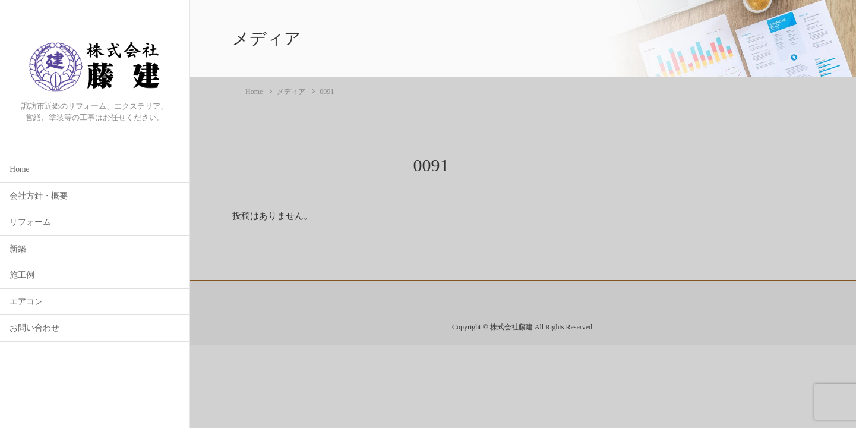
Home (19, 169)
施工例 (22, 274)
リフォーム (30, 222)
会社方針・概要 (39, 195)
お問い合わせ (34, 327)
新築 (18, 248)
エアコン (26, 301)
